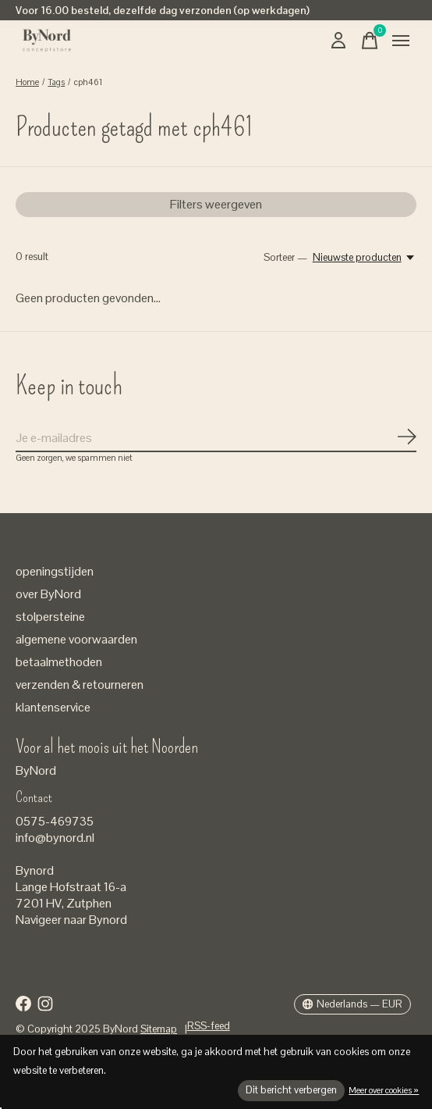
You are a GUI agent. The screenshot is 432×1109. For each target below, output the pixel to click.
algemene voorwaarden (76, 639)
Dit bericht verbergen (291, 1090)
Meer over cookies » (384, 1090)
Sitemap (158, 1029)
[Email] (216, 438)
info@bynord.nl (55, 837)
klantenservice (53, 707)
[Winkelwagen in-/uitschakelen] (369, 40)
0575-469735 (55, 821)
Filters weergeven (216, 204)
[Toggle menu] (400, 40)
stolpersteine (50, 616)
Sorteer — (285, 257)
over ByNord (48, 594)
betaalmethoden (59, 662)
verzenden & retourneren (79, 684)
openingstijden (55, 571)
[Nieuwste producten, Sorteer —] (364, 257)
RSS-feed (208, 1025)
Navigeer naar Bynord (71, 919)
